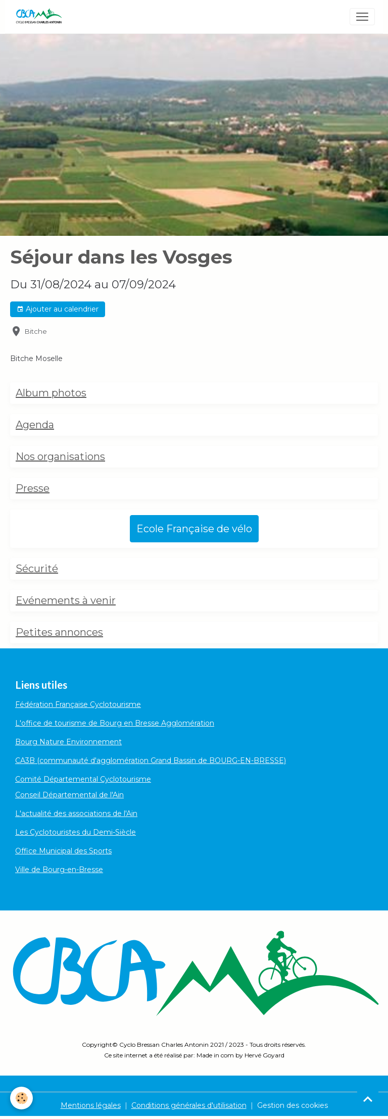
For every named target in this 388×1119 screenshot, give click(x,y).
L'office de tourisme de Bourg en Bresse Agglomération (114, 723)
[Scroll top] (367, 1098)
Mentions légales (91, 1105)
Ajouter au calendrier (58, 309)
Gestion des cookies (292, 1105)
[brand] (40, 16)
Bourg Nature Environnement (68, 741)
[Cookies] (21, 1098)
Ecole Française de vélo (194, 529)
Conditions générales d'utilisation (189, 1105)
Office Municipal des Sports (63, 850)
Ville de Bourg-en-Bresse (59, 869)
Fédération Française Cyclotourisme (78, 704)
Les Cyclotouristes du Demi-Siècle (75, 832)
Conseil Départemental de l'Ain (69, 794)
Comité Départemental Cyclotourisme (83, 779)
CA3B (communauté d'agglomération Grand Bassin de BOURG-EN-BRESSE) (150, 760)
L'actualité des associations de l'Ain (76, 813)
